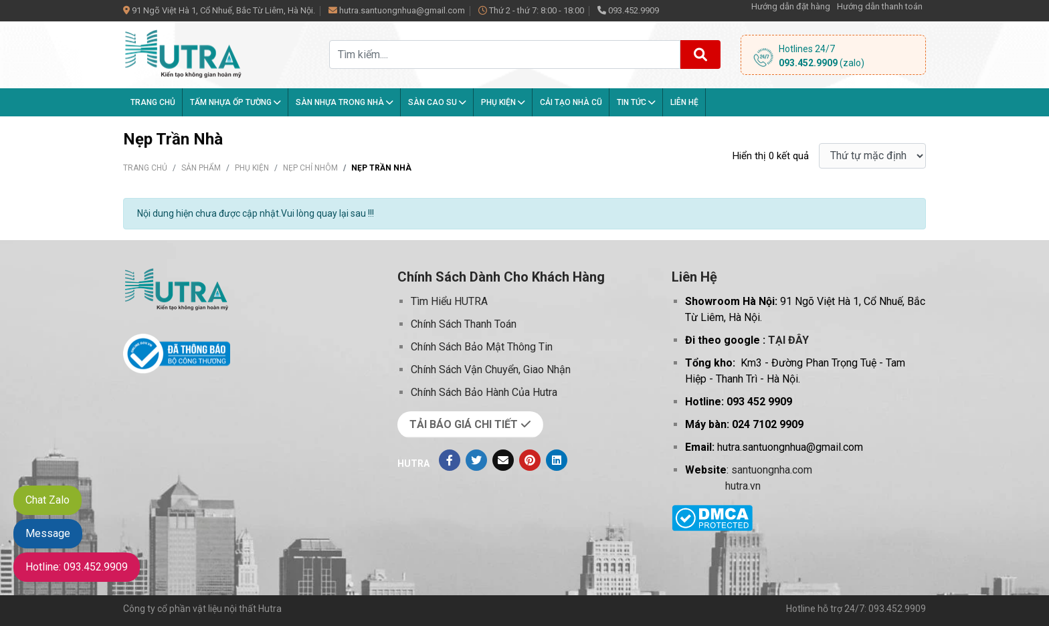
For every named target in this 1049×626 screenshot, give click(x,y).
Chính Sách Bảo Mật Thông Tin (482, 346)
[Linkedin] (556, 460)
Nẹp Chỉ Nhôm (310, 168)
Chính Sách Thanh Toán (463, 324)
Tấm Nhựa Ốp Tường (235, 102)
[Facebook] (449, 460)
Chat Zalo (47, 500)
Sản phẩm (201, 168)
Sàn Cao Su (437, 102)
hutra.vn (743, 486)
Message (47, 533)
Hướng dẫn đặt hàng (790, 6)
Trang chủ (152, 102)
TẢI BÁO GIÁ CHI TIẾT (470, 424)
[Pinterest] (530, 460)
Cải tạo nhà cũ (571, 102)
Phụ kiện (503, 102)
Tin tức (636, 102)
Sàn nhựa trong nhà (344, 102)
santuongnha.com (771, 469)
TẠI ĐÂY (788, 340)
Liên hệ (684, 102)
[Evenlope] (503, 460)
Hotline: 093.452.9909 (76, 566)
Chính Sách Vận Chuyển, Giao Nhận (491, 369)
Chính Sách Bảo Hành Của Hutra (484, 392)
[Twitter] (476, 460)
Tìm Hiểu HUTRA (449, 301)
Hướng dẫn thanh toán (880, 6)
